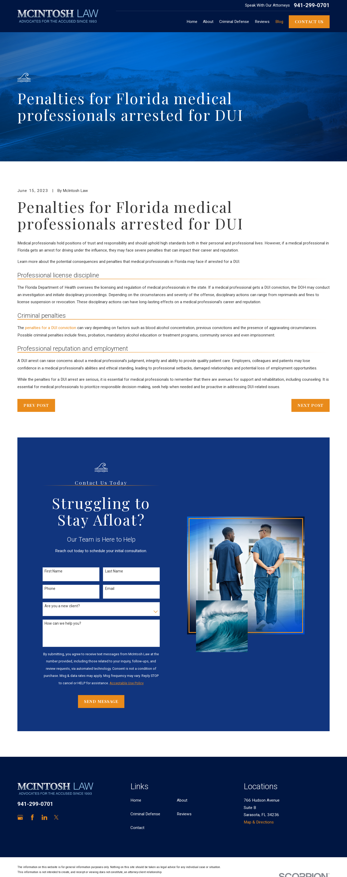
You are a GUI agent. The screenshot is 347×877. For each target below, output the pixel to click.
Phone (50, 588)
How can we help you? (63, 623)
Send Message (101, 701)
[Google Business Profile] (20, 817)
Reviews (184, 814)
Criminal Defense (145, 814)
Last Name (114, 571)
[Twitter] (56, 817)
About (182, 800)
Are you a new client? (62, 606)
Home (135, 800)
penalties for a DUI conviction (50, 327)
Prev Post (36, 405)
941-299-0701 (312, 5)
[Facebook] (32, 817)
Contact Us (309, 21)
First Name (53, 571)
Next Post (310, 405)
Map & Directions (259, 822)
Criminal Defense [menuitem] (234, 21)
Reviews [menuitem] (262, 21)
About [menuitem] (208, 21)
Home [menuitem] (192, 21)
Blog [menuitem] (279, 21)
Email (109, 588)
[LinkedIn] (44, 817)
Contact (137, 827)
